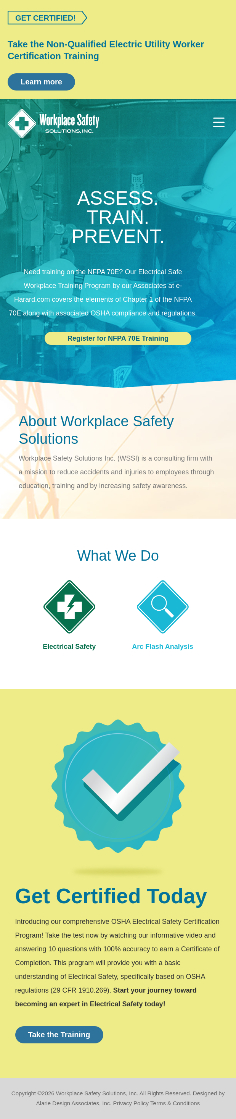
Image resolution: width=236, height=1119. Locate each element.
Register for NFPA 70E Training (118, 338)
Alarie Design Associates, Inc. (74, 1103)
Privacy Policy (131, 1103)
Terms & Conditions (175, 1103)
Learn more (41, 82)
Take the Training (59, 1034)
